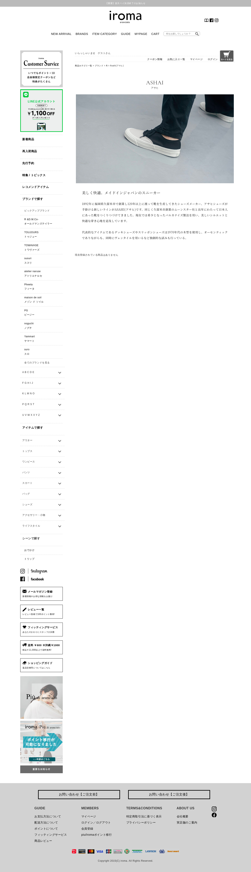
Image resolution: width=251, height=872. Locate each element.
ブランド (99, 66)
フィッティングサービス (50, 834)
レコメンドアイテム (35, 187)
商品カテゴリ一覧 (83, 66)
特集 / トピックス (34, 175)
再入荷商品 (29, 151)
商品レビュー (43, 840)
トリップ (29, 558)
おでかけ (29, 550)
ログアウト (103, 822)
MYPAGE (141, 34)
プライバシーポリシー (141, 822)
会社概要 (182, 816)
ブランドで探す (32, 198)
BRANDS (82, 34)
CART (155, 34)
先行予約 (28, 163)
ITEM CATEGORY (104, 34)
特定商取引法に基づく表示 (144, 816)
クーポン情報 (155, 59)
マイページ (196, 59)
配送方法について (46, 822)
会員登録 (87, 828)
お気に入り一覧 (176, 59)
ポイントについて (46, 828)
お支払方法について (47, 816)
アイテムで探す (32, 427)
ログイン (213, 59)
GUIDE (126, 34)
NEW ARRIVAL (61, 34)
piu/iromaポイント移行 (96, 834)
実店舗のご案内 (187, 822)
